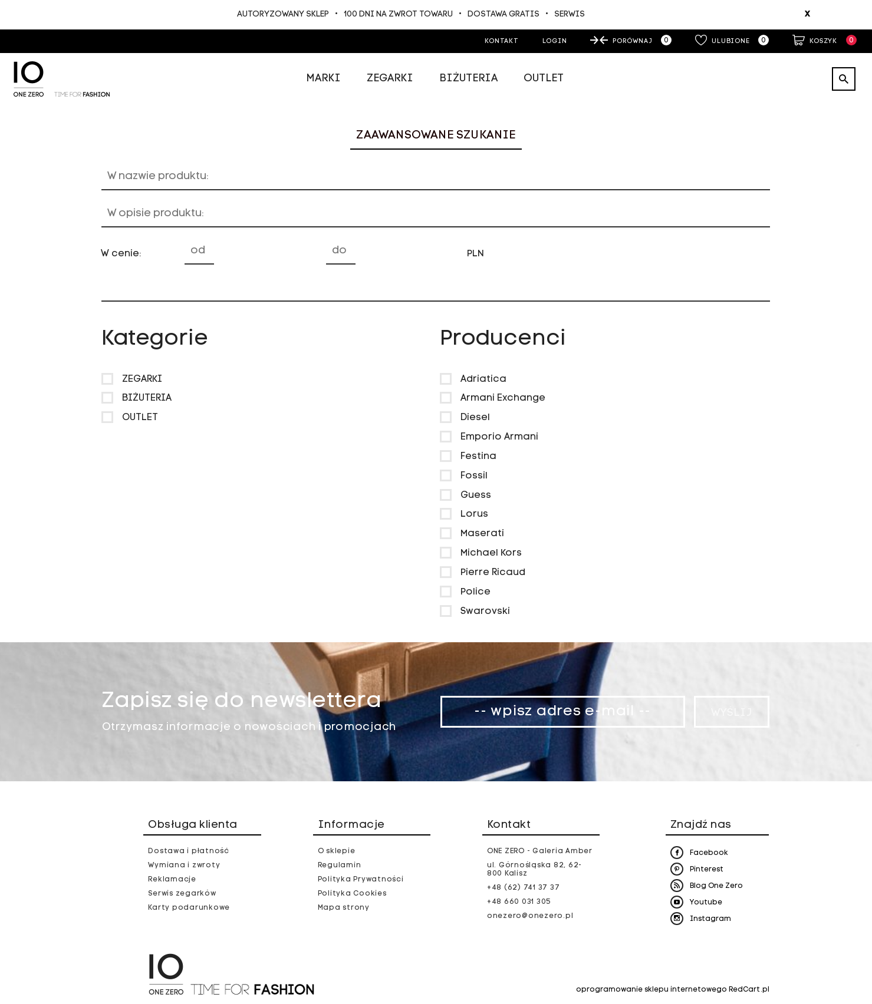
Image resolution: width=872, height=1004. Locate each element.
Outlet (544, 78)
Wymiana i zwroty (184, 865)
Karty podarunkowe (189, 907)
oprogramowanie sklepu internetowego (651, 989)
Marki (323, 78)
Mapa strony (344, 907)
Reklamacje (172, 879)
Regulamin (339, 865)
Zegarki (390, 78)
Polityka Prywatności (361, 879)
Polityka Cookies (352, 893)
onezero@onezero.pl (530, 916)
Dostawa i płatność (188, 851)
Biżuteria (468, 78)
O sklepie (337, 851)
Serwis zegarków (182, 893)
